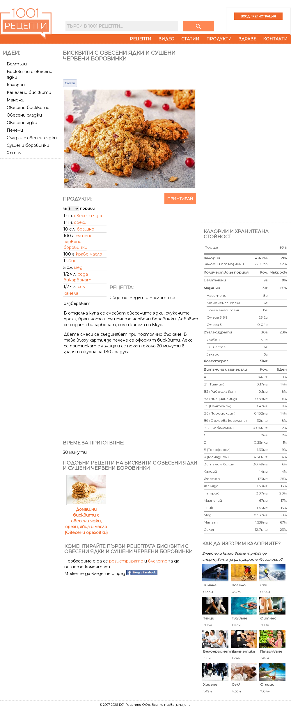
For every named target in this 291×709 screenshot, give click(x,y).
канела (70, 293)
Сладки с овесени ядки (32, 137)
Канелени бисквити (29, 92)
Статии (190, 39)
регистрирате (126, 561)
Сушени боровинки (28, 145)
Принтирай (180, 198)
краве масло (89, 254)
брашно (85, 229)
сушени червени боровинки (78, 241)
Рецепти (140, 39)
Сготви (70, 83)
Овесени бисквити (28, 107)
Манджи (15, 100)
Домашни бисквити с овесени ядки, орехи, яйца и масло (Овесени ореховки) (86, 518)
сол (81, 286)
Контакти (275, 39)
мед (78, 267)
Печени (15, 130)
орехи (80, 222)
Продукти (219, 39)
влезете (157, 561)
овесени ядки (89, 215)
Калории (16, 84)
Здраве (247, 39)
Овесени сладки (24, 115)
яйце (71, 260)
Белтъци (17, 64)
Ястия (14, 153)
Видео (166, 39)
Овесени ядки (22, 122)
